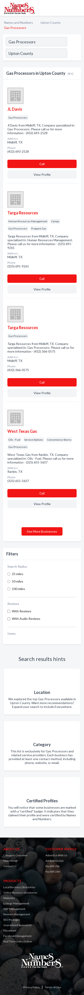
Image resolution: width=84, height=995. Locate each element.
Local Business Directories (19, 887)
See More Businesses (42, 531)
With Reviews (21, 611)
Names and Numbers (18, 22)
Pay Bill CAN (52, 871)
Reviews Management (16, 914)
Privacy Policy (31, 987)
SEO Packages (11, 919)
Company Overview (15, 855)
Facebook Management (17, 936)
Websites (9, 898)
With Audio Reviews (26, 618)
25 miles (17, 574)
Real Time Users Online (17, 941)
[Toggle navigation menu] (78, 7)
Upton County (51, 22)
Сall (42, 164)
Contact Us (10, 866)
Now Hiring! (10, 860)
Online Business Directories (20, 892)
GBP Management (14, 909)
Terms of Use (53, 987)
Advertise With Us (56, 855)
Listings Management (16, 903)
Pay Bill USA (52, 866)
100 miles (18, 589)
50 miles (17, 581)
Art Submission (54, 860)
